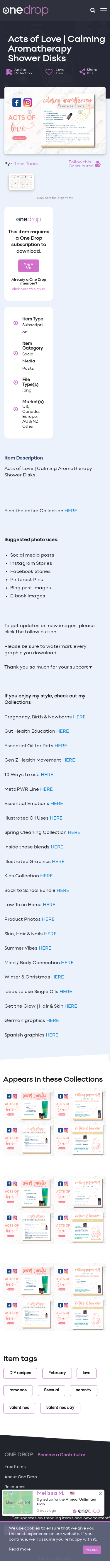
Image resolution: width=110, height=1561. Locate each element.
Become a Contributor (61, 1455)
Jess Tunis (25, 164)
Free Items (15, 1467)
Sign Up (28, 265)
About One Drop (20, 1477)
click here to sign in (28, 289)
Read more (20, 1549)
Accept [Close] (92, 1549)
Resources (15, 1487)
